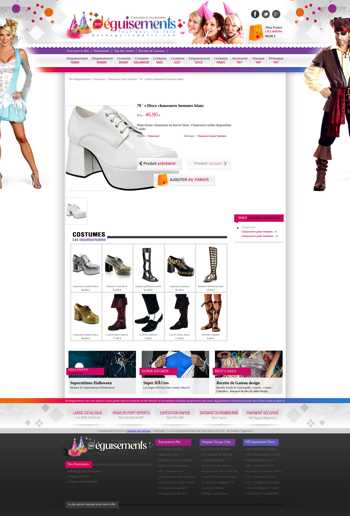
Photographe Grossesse (85, 471)
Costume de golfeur (171, 448)
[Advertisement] (147, 93)
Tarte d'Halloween (214, 460)
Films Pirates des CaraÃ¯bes (220, 471)
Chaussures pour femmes (257, 231)
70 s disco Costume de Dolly (264, 454)
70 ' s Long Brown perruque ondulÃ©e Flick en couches (262, 484)
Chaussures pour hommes (122, 79)
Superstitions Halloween (91, 383)
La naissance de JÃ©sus (218, 454)
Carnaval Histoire (214, 487)
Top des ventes (124, 51)
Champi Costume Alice (173, 493)
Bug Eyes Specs (169, 454)
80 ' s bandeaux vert (171, 471)
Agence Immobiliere (83, 481)
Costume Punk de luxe (260, 460)
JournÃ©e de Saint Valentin (220, 476)
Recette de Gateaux (152, 51)
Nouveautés (101, 51)
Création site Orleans (138, 430)
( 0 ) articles (273, 31)
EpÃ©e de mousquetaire (174, 465)
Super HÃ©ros (156, 383)
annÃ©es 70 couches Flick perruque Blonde (262, 495)
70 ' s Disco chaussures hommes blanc (161, 79)
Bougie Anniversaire (216, 493)
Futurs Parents (79, 476)
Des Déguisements (80, 79)
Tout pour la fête (78, 51)
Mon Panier (273, 27)
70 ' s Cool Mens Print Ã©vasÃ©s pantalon (259, 467)
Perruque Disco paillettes (262, 448)
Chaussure (99, 79)
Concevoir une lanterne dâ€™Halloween (216, 467)
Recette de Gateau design (238, 383)
